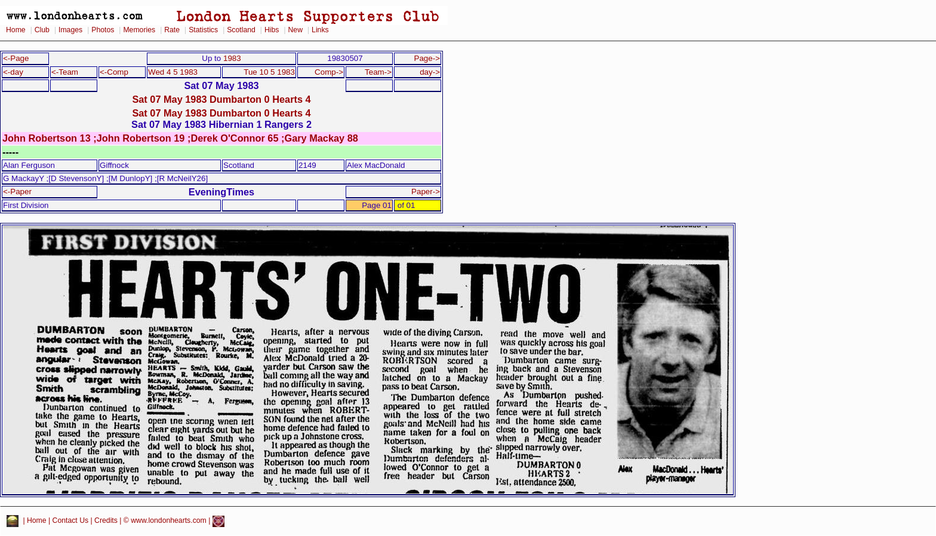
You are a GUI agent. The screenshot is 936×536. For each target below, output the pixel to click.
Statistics (203, 30)
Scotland (241, 30)
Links (320, 30)
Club (42, 30)
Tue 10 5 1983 (269, 72)
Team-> (378, 72)
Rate (172, 30)
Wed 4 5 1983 (173, 72)
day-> (430, 72)
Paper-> (425, 191)
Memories (139, 30)
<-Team (64, 72)
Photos (102, 30)
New (295, 30)
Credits (106, 521)
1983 (232, 58)
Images (70, 30)
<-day (13, 72)
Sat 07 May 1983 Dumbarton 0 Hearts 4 (221, 99)
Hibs (271, 30)
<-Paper (17, 191)
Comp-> (329, 72)
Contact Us (71, 521)
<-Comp (114, 72)
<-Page (16, 58)
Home (16, 30)
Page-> (427, 58)
